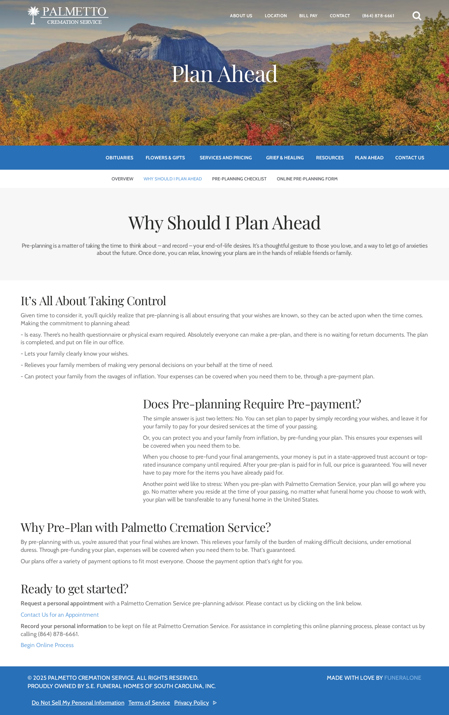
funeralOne (402, 677)
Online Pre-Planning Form (307, 178)
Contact (340, 15)
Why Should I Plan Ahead (173, 178)
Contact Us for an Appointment (60, 614)
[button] (417, 15)
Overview (122, 178)
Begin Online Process (47, 645)
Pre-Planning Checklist (239, 178)
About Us (241, 15)
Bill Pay (308, 15)
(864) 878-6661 (378, 15)
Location (276, 15)
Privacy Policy (191, 702)
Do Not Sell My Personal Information (78, 702)
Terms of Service (149, 702)
